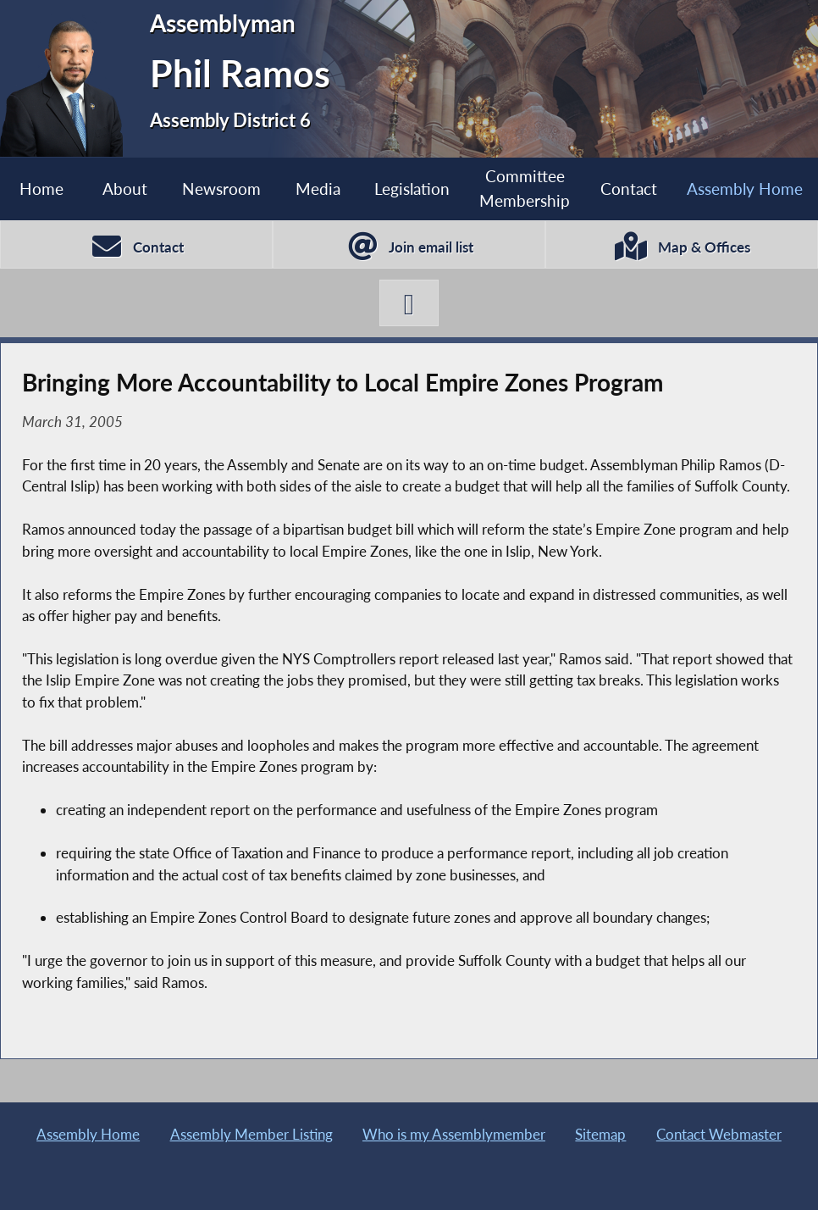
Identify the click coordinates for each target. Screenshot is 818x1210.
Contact (628, 188)
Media (318, 188)
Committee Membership (524, 188)
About (124, 188)
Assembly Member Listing (251, 1134)
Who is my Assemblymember (453, 1134)
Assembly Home (88, 1134)
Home (41, 188)
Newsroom (221, 188)
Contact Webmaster (719, 1134)
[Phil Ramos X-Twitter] (409, 303)
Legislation (412, 188)
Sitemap (600, 1134)
